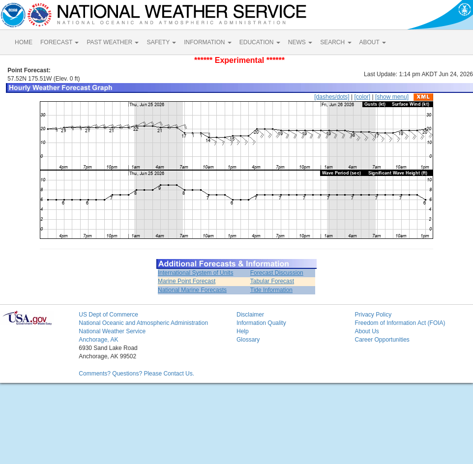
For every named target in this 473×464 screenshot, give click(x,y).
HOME (23, 42)
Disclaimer (250, 314)
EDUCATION (259, 42)
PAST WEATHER (113, 42)
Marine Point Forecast (186, 281)
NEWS (300, 42)
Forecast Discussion (276, 272)
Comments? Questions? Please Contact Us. (136, 373)
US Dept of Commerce (108, 314)
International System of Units (195, 272)
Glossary (248, 339)
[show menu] (392, 96)
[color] (362, 96)
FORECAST (59, 42)
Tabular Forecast (272, 281)
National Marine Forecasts (192, 290)
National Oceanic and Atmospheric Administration (143, 322)
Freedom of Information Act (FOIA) (400, 322)
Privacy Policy (373, 314)
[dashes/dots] (331, 96)
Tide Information (271, 290)
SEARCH (335, 42)
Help (242, 331)
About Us (367, 331)
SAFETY (161, 42)
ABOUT (372, 42)
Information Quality (261, 322)
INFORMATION (207, 42)
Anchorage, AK (98, 339)
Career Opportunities (382, 339)
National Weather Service (112, 331)
